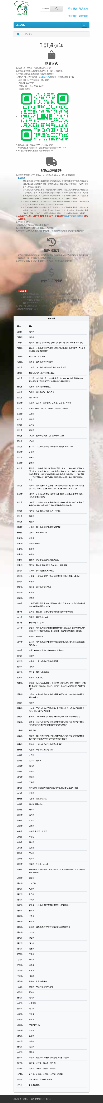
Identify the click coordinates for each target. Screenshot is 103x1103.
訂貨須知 (83, 8)
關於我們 (72, 16)
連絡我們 (83, 16)
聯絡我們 (45, 77)
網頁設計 (27, 1099)
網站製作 (17, 1099)
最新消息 (72, 8)
